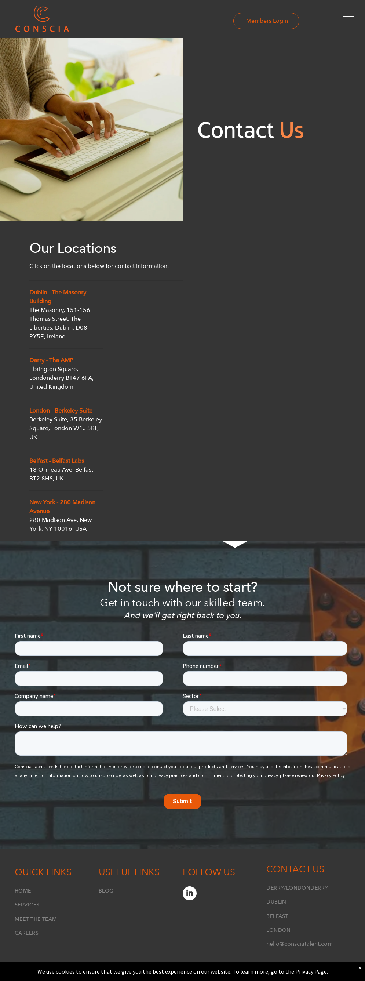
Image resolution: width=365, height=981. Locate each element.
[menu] (348, 19)
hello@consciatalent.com (299, 944)
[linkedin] (190, 894)
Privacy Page (311, 971)
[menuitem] (57, 889)
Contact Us (295, 869)
